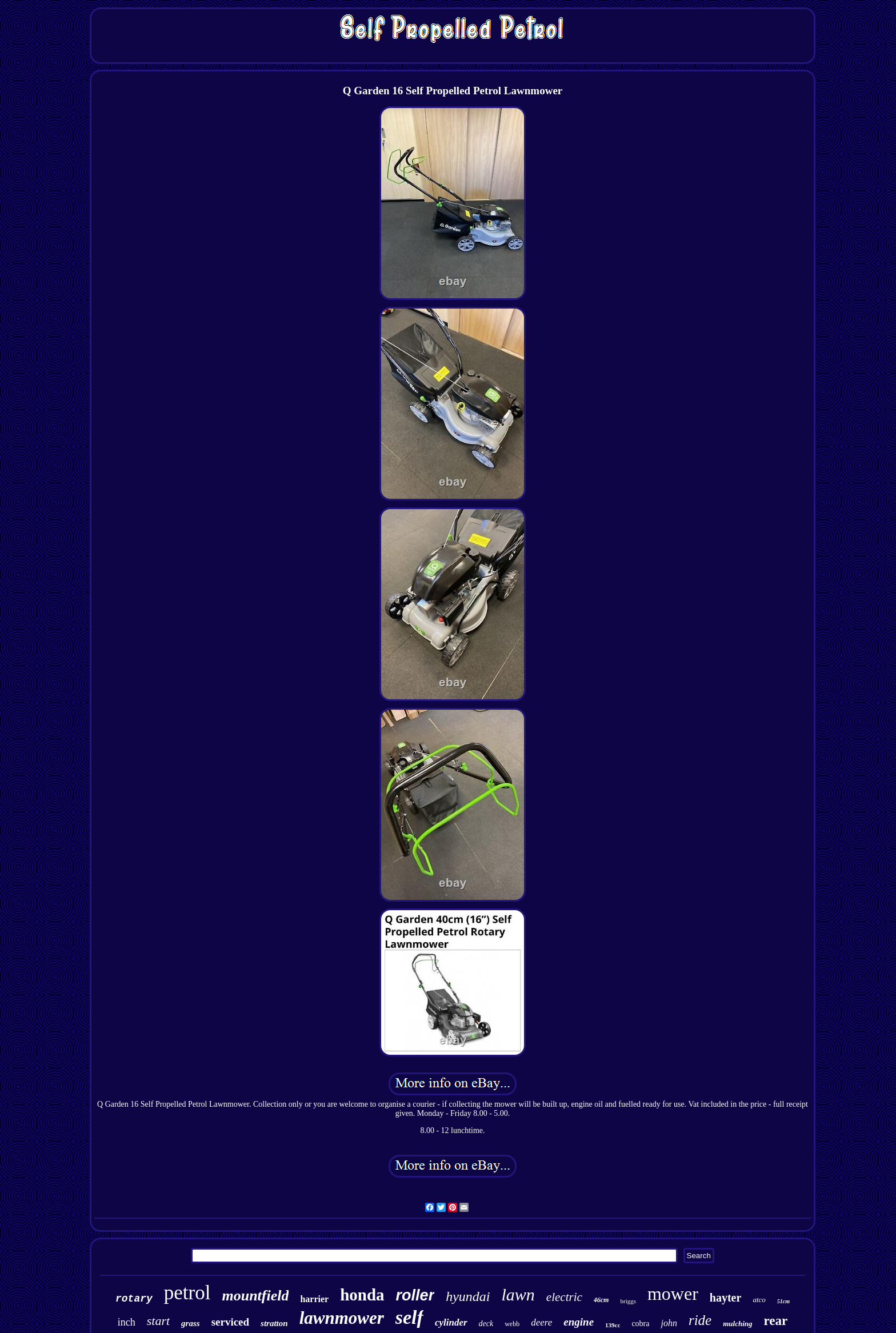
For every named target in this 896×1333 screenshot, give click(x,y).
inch (126, 1322)
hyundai (468, 1296)
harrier (314, 1299)
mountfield (255, 1295)
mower (672, 1293)
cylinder (451, 1322)
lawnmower (341, 1318)
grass (190, 1323)
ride (700, 1320)
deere (541, 1322)
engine (578, 1322)
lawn (517, 1294)
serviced (230, 1322)
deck (486, 1323)
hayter (726, 1297)
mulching (737, 1323)
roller (415, 1295)
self (409, 1317)
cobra (640, 1323)
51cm (783, 1301)
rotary (134, 1298)
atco (759, 1299)
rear (776, 1321)
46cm (601, 1300)
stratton (274, 1323)
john (669, 1323)
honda (362, 1295)
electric (564, 1297)
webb (512, 1324)
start (158, 1321)
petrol (187, 1293)
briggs (628, 1301)
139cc (612, 1325)
